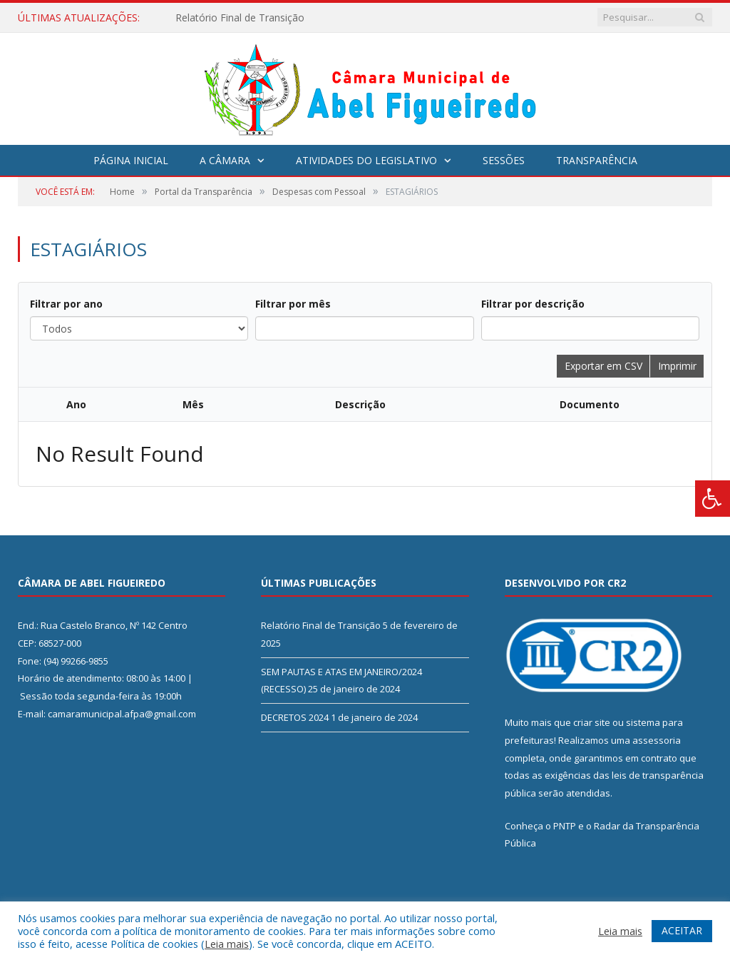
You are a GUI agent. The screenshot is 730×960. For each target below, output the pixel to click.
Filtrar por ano (66, 303)
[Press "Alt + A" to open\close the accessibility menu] (712, 498)
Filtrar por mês (293, 303)
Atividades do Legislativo (366, 160)
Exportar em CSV (603, 366)
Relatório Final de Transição (239, 17)
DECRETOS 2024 (295, 717)
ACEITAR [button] (682, 930)
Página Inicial (130, 160)
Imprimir (677, 366)
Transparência (596, 160)
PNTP (564, 825)
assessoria (656, 740)
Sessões (504, 160)
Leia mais (227, 943)
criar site (591, 722)
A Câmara (225, 160)
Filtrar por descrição (533, 303)
